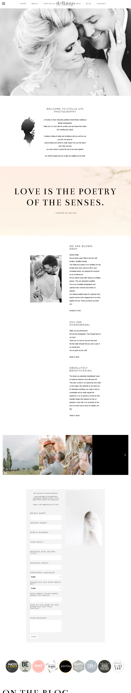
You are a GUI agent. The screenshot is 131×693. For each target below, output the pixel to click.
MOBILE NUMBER (39, 532)
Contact (101, 4)
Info (78, 4)
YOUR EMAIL (36, 542)
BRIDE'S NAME (37, 513)
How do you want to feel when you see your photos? (44, 606)
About (35, 4)
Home (23, 4)
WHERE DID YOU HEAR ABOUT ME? (45, 583)
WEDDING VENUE (39, 563)
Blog (89, 4)
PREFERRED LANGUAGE (42, 573)
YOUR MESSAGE (38, 618)
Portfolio (49, 4)
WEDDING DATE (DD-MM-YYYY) (43, 552)
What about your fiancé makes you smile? (44, 594)
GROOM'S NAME (38, 523)
